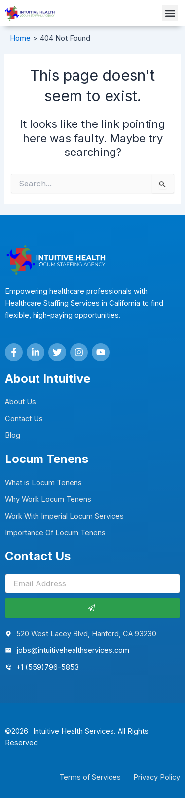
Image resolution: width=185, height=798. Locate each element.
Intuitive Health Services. (74, 731)
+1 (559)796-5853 (47, 667)
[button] (170, 13)
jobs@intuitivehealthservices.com (72, 650)
